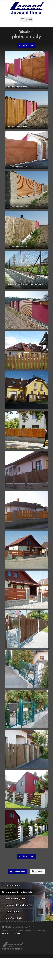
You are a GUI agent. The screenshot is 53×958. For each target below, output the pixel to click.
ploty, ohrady (12, 911)
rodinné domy (13, 885)
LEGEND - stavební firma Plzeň (18, 927)
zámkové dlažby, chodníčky (19, 905)
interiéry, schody (14, 918)
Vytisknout (37, 871)
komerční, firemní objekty (19, 892)
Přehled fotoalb (26, 45)
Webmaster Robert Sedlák (11, 933)
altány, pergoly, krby (15, 898)
